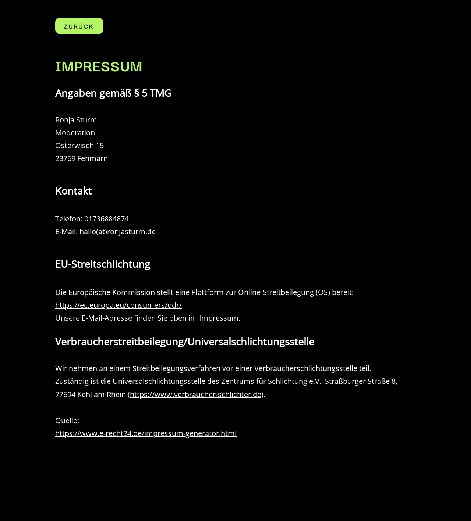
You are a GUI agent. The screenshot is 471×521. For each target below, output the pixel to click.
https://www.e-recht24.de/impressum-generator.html (146, 433)
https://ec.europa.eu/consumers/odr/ (118, 305)
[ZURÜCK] (79, 26)
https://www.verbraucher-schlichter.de (195, 394)
